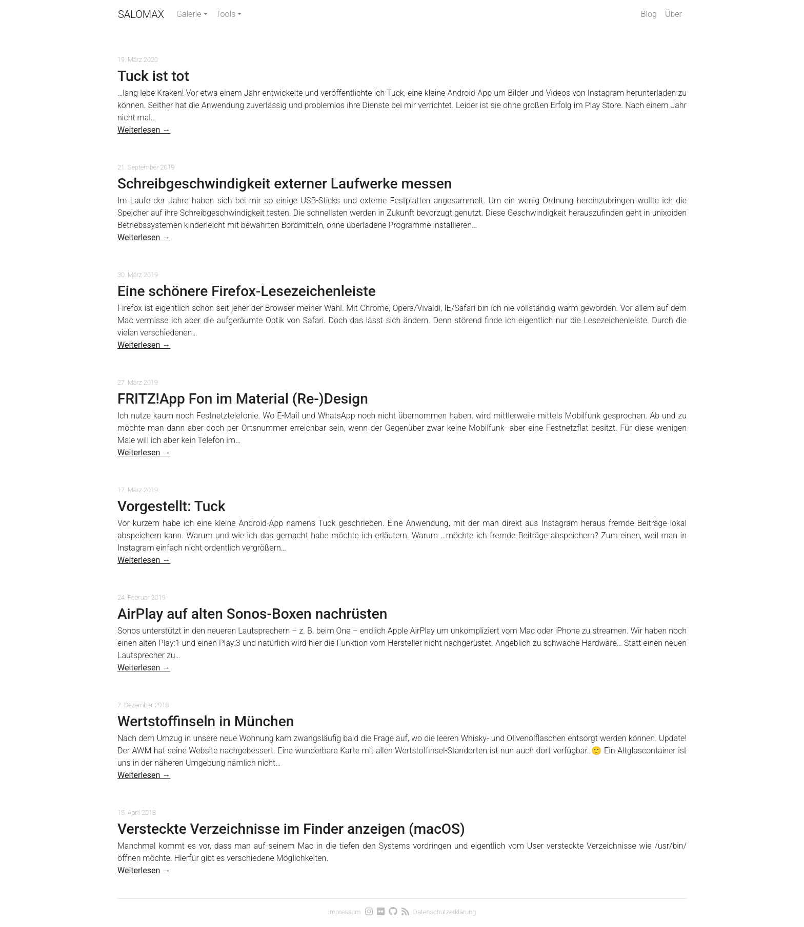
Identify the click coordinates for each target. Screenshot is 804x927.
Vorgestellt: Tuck (171, 506)
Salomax (141, 14)
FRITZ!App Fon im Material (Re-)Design (242, 398)
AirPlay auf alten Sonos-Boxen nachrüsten (252, 613)
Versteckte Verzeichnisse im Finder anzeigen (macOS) (291, 828)
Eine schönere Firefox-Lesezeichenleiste (246, 291)
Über (673, 14)
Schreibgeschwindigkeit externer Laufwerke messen (284, 183)
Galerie (189, 14)
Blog (649, 14)
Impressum (344, 912)
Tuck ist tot (153, 76)
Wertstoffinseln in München (205, 721)
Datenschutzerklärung (444, 912)
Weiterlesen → (143, 130)
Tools (225, 14)
